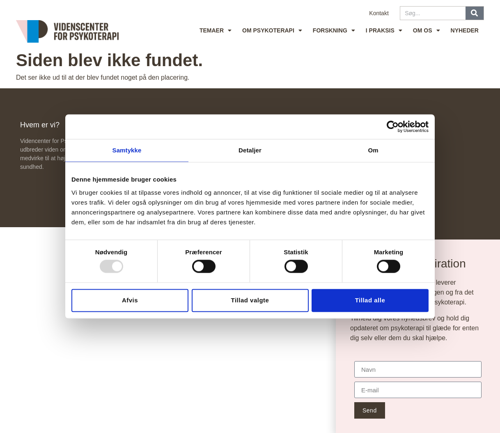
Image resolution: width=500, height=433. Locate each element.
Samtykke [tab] (127, 150)
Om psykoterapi (272, 30)
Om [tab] (373, 150)
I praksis (384, 30)
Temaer (216, 30)
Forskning (334, 30)
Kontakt (378, 13)
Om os (426, 30)
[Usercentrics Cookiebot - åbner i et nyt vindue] (393, 126)
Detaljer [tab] (250, 150)
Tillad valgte (250, 300)
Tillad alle (370, 300)
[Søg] (475, 13)
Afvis (130, 300)
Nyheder (465, 30)
